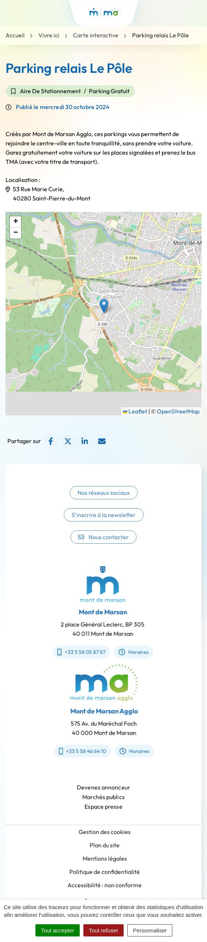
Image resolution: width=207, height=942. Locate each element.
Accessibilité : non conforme (105, 885)
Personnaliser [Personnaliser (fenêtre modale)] (150, 930)
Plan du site (105, 845)
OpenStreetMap (178, 411)
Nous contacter (103, 543)
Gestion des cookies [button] (105, 831)
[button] (103, 306)
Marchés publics (103, 802)
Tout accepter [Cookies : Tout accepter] (57, 930)
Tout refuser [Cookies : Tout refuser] (103, 930)
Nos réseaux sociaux (103, 499)
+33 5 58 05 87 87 (76, 652)
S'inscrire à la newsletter (104, 521)
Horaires (128, 652)
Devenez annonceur (103, 792)
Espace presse (103, 812)
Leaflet (135, 411)
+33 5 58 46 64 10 (87, 751)
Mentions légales (105, 858)
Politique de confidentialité (104, 871)
